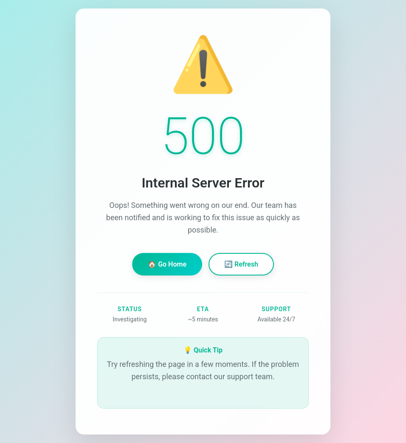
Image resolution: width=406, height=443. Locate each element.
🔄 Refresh (241, 264)
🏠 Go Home (167, 264)
